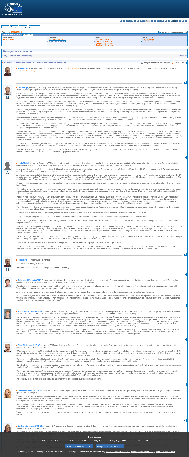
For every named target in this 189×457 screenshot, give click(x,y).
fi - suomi (183, 21)
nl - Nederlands (166, 21)
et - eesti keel (135, 21)
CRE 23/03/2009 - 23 (57, 41)
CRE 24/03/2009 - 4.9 (104, 41)
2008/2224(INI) (16, 32)
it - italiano (152, 21)
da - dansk (129, 21)
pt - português (172, 21)
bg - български (121, 21)
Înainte (22, 27)
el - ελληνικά (138, 21)
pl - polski (169, 21)
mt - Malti (163, 21)
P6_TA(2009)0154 (149, 40)
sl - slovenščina (180, 21)
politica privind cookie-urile (142, 455)
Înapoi (15, 27)
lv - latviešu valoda (155, 21)
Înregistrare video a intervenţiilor (157, 63)
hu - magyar (160, 21)
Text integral (35, 27)
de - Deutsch (132, 21)
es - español (124, 21)
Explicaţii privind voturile (105, 43)
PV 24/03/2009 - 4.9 (103, 40)
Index (6, 27)
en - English (141, 21)
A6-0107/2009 (8, 40)
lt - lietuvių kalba (158, 21)
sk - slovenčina (177, 21)
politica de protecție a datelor (118, 455)
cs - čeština (127, 21)
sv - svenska (186, 21)
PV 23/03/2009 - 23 (56, 40)
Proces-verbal (180, 63)
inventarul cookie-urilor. (165, 455)
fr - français (143, 21)
